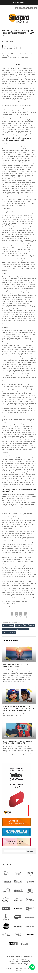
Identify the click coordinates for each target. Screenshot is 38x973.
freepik (18, 64)
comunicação (18, 625)
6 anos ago (30, 701)
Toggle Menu (19, 2)
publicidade (25, 629)
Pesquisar (30, 851)
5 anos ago (30, 660)
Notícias (7, 660)
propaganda (17, 629)
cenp (4, 625)
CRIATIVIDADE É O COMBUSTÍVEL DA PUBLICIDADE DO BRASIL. (15, 666)
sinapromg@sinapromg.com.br (19, 965)
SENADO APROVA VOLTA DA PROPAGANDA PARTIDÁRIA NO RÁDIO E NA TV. (17, 742)
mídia (10, 629)
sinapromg (5, 632)
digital (25, 625)
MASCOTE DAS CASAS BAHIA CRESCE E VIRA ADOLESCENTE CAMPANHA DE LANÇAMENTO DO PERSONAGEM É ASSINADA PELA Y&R (18, 708)
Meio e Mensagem (10, 607)
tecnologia (13, 632)
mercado (5, 629)
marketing (31, 625)
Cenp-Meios (10, 625)
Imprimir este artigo (9, 46)
